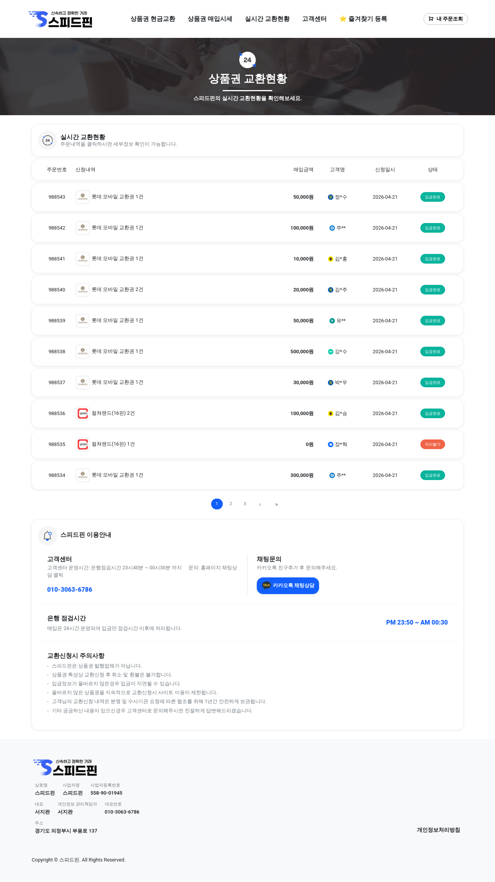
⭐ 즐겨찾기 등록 (363, 18)
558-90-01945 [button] (106, 793)
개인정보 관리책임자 (77, 804)
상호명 (41, 785)
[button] (247, 140)
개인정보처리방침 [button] (438, 830)
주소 (39, 823)
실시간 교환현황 (267, 18)
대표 (39, 804)
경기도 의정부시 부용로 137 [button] (66, 831)
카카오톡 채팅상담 (287, 586)
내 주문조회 (445, 19)
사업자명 (71, 785)
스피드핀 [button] (45, 793)
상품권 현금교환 (152, 18)
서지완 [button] (42, 812)
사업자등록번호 (105, 785)
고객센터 (314, 18)
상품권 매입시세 (210, 18)
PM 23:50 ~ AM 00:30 (417, 622)
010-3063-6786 (69, 589)
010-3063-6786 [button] (122, 812)
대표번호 (113, 804)
